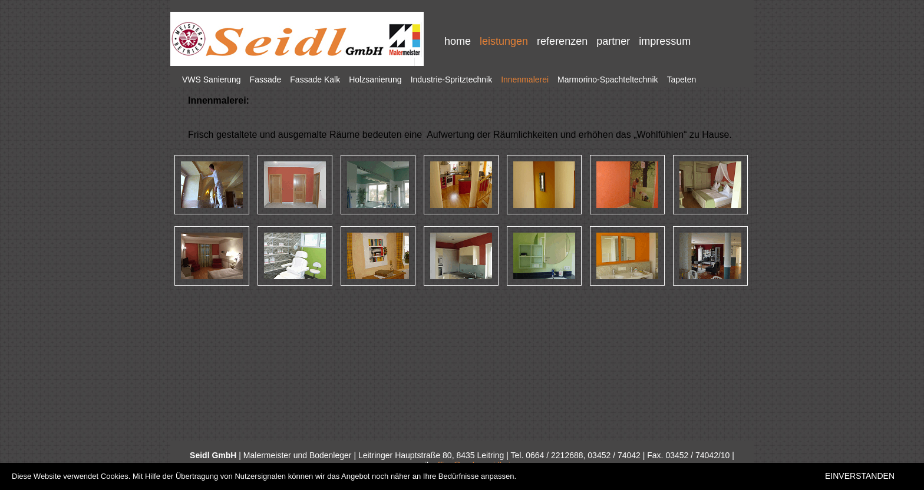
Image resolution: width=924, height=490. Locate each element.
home (457, 41)
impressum (665, 41)
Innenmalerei (525, 79)
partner (613, 41)
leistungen (504, 41)
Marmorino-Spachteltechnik (607, 79)
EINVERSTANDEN (860, 476)
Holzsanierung (375, 79)
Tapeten (682, 79)
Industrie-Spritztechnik (452, 79)
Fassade (266, 79)
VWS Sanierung (211, 79)
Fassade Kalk (315, 79)
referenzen (562, 41)
